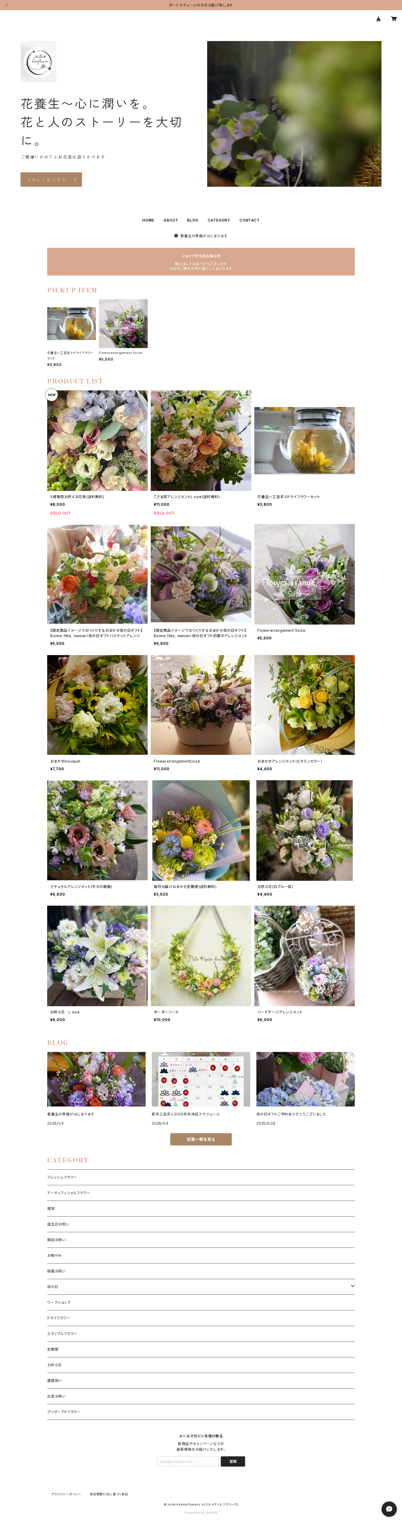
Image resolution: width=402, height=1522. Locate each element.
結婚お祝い (56, 1271)
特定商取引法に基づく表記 (109, 1494)
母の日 (52, 1286)
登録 (233, 1461)
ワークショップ (59, 1302)
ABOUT (171, 220)
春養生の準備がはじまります (200, 236)
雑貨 (51, 1208)
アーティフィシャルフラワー (68, 1193)
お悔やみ (54, 1255)
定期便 (52, 1349)
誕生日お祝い (58, 1224)
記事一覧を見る (201, 1139)
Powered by (201, 1513)
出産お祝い (56, 1396)
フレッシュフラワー (62, 1177)
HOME (148, 220)
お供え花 (54, 1365)
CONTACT (249, 220)
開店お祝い (56, 1240)
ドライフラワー (59, 1318)
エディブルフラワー (62, 1333)
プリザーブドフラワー (64, 1412)
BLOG (192, 220)
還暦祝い (54, 1380)
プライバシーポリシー (66, 1494)
